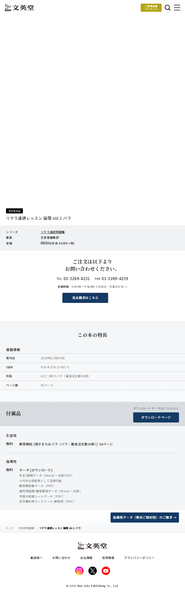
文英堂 (19, 7)
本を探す (168, 8)
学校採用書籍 (26, 528)
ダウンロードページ (156, 417)
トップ (10, 528)
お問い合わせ (61, 558)
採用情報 (108, 558)
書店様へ (36, 558)
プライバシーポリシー (139, 558)
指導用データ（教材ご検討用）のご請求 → (145, 517)
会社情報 (86, 558)
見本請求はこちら (85, 297)
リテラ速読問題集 (53, 232)
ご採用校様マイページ (151, 7)
